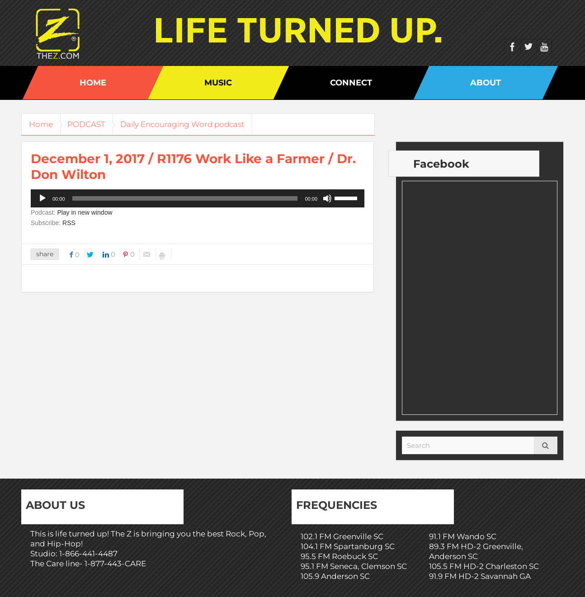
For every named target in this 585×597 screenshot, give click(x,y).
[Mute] (327, 198)
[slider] (185, 198)
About (485, 83)
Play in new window (84, 212)
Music (218, 83)
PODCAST (92, 124)
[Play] (42, 198)
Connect (351, 83)
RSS (68, 222)
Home (93, 83)
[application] (197, 198)
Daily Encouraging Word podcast (192, 124)
